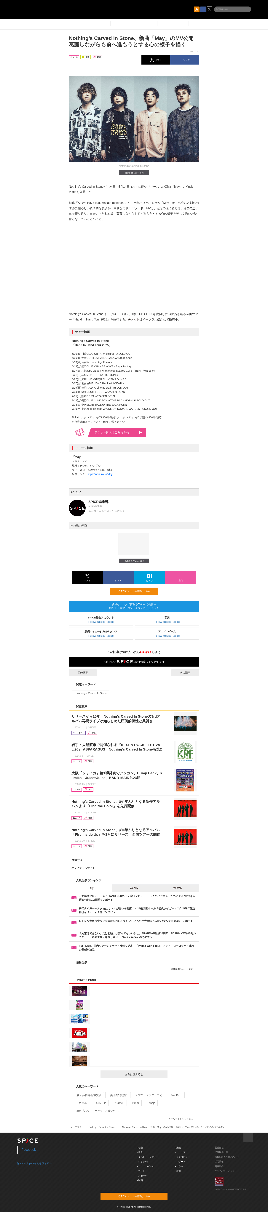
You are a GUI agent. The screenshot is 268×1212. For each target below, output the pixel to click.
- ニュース (180, 1152)
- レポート (180, 1161)
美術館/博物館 (117, 1095)
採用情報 (219, 1161)
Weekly (134, 887)
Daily (90, 887)
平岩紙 (133, 1103)
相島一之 (99, 1103)
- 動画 (178, 1147)
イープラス (76, 1127)
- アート (141, 1171)
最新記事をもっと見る (183, 969)
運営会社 (219, 1147)
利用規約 (219, 1166)
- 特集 (178, 1171)
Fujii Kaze (175, 1095)
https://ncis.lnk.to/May (100, 474)
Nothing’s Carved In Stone (90, 693)
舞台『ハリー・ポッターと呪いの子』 (97, 1110)
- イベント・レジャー (147, 1157)
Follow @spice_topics (101, 621)
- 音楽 (140, 1147)
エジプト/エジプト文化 (147, 1095)
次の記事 (188, 672)
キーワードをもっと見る (182, 1119)
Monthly (177, 887)
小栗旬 (117, 1103)
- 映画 (140, 1180)
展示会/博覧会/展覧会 (87, 1095)
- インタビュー (182, 1157)
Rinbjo (150, 1103)
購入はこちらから (118, 432)
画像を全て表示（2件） (134, 172)
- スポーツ (142, 1175)
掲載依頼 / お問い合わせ (227, 1157)
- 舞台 (140, 1152)
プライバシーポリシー (226, 1171)
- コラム (179, 1166)
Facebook (29, 1150)
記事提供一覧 (221, 1152)
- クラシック (143, 1161)
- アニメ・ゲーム (145, 1166)
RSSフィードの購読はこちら (136, 591)
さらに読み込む (145, 1074)
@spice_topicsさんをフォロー (34, 1163)
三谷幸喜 (80, 1103)
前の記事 (79, 672)
